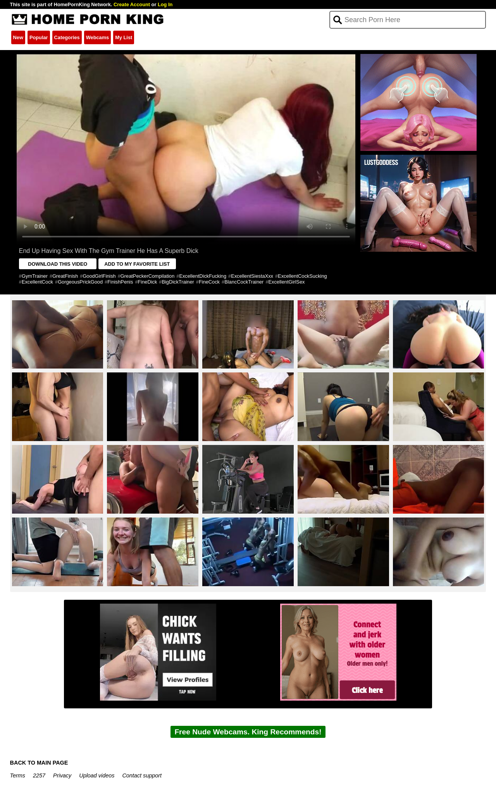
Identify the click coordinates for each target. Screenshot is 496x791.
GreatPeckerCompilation (147, 276)
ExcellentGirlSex (287, 282)
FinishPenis (120, 282)
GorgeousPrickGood (80, 282)
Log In (165, 4)
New (18, 37)
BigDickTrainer (178, 282)
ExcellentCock (37, 282)
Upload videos (96, 775)
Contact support (142, 775)
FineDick (147, 282)
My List (123, 37)
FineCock (209, 282)
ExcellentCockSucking (302, 276)
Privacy (62, 775)
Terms (17, 775)
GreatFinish (65, 276)
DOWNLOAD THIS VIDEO (57, 264)
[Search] (408, 20)
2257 (39, 775)
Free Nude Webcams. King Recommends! (247, 732)
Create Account (132, 4)
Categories (67, 37)
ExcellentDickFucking (202, 276)
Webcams (97, 37)
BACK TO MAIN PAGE (39, 763)
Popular (38, 37)
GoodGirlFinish (99, 276)
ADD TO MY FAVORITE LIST (137, 264)
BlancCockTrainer (244, 282)
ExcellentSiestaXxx (252, 276)
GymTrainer (35, 276)
